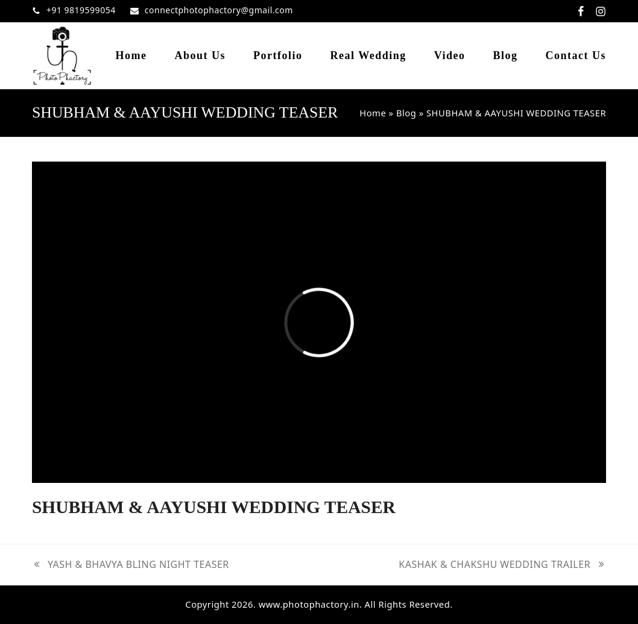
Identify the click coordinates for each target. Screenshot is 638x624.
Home (372, 113)
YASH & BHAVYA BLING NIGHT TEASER (130, 565)
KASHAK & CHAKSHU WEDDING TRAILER (502, 565)
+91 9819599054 (81, 10)
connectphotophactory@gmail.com (219, 10)
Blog (406, 113)
